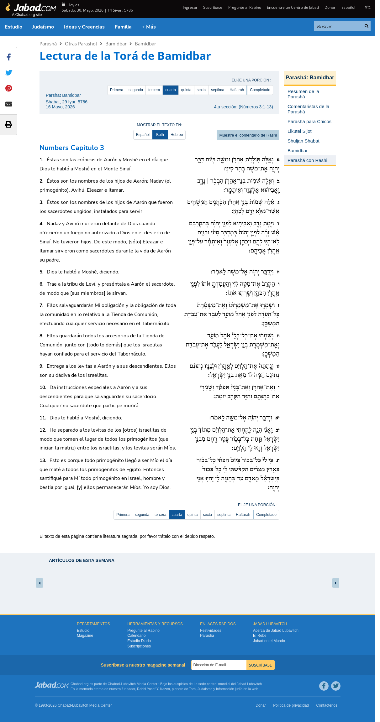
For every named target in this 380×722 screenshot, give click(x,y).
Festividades (210, 630)
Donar (330, 7)
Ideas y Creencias (84, 26)
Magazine (85, 635)
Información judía (229, 689)
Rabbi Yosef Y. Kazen (153, 689)
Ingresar (190, 7)
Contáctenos (326, 705)
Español (348, 7)
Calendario (136, 635)
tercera (154, 90)
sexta (201, 90)
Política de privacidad (291, 705)
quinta (186, 90)
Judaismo (205, 689)
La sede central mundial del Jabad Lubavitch (228, 684)
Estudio (13, 26)
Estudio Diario (139, 641)
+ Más (149, 26)
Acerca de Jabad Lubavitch (275, 630)
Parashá (48, 43)
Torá (192, 689)
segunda (136, 90)
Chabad (114, 684)
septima (217, 90)
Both (160, 134)
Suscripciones (139, 646)
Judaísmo (43, 26)
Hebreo (177, 134)
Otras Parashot (81, 43)
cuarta (170, 90)
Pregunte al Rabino (244, 7)
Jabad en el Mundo (269, 641)
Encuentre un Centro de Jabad (293, 7)
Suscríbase (212, 7)
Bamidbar (116, 43)
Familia (123, 26)
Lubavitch (128, 684)
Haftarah (237, 90)
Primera (116, 90)
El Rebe (260, 635)
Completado (260, 90)
